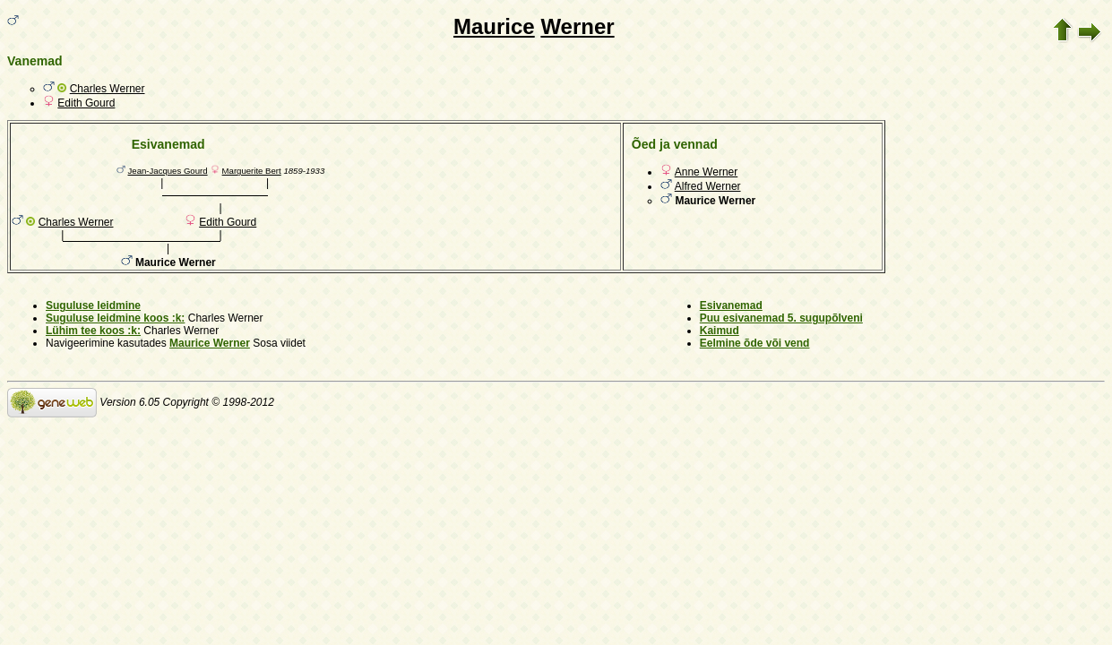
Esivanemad (731, 305)
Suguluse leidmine (93, 305)
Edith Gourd (86, 103)
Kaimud (719, 330)
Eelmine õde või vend (755, 343)
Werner (577, 26)
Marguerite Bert (251, 171)
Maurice (494, 26)
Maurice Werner (209, 343)
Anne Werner (706, 172)
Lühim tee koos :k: (93, 330)
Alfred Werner (708, 186)
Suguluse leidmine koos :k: (115, 318)
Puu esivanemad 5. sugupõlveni (781, 318)
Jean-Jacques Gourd (168, 171)
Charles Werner (107, 88)
